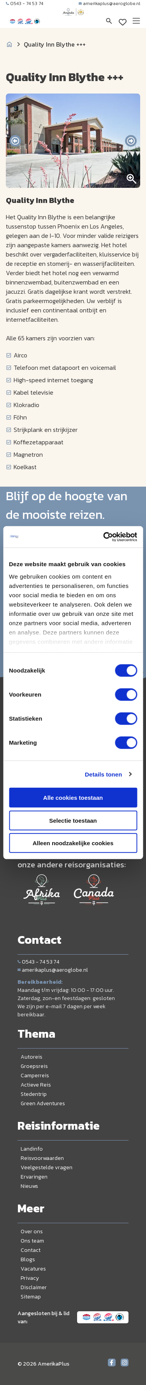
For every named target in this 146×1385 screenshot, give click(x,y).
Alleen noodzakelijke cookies (73, 843)
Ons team (32, 1241)
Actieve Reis (36, 1085)
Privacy (30, 1278)
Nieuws (29, 1186)
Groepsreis (34, 1066)
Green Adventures (43, 1103)
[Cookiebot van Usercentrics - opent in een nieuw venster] (104, 537)
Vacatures (33, 1269)
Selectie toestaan (73, 820)
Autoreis (31, 1057)
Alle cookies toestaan (73, 797)
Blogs (28, 1259)
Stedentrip (34, 1094)
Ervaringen (34, 1177)
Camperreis (35, 1075)
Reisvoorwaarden (42, 1158)
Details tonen (103, 774)
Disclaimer (34, 1287)
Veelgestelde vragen (46, 1167)
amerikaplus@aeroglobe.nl (109, 3)
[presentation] (15, 141)
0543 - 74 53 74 (24, 3)
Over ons (32, 1231)
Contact (30, 1250)
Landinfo (32, 1149)
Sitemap (31, 1297)
